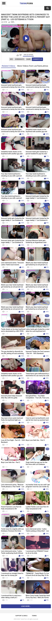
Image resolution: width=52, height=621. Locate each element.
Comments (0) (37, 59)
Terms (34, 615)
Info (11, 59)
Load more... (26, 606)
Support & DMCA (21, 615)
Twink (26, 3)
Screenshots (19, 59)
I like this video (18, 55)
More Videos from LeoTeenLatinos (32, 66)
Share (28, 59)
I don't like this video (20, 55)
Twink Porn (23, 619)
